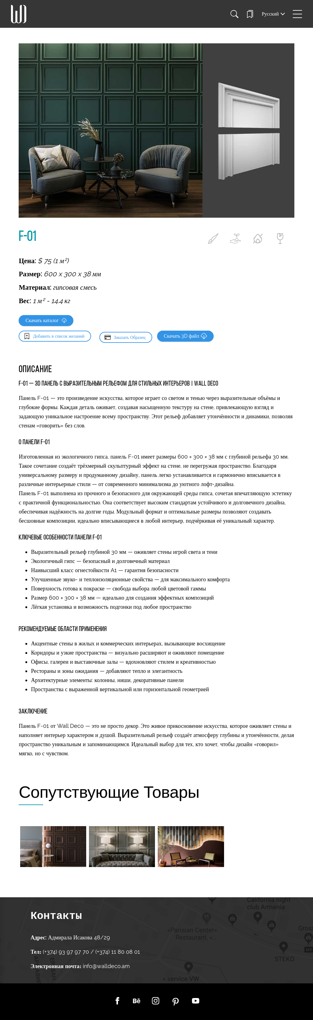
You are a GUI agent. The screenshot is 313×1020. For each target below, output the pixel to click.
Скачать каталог (46, 320)
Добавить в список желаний (58, 336)
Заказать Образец (129, 336)
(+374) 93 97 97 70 (66, 952)
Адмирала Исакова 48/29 (79, 937)
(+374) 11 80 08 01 (117, 952)
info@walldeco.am (106, 966)
